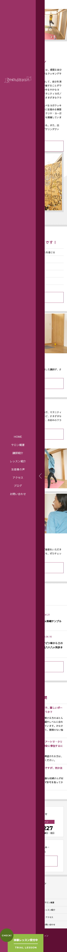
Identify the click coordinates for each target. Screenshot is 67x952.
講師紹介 (18, 453)
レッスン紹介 (18, 461)
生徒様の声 (18, 469)
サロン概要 (18, 445)
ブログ (18, 486)
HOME (18, 436)
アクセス (18, 477)
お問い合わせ (18, 494)
